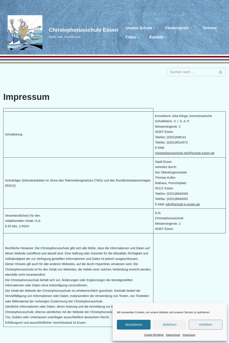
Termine (209, 28)
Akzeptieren (133, 324)
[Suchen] (191, 72)
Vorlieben (205, 324)
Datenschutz (173, 334)
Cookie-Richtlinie (154, 334)
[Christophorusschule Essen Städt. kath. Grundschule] (60, 32)
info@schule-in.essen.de (183, 204)
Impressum (189, 334)
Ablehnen (169, 324)
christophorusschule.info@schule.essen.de (184, 153)
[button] (154, 28)
